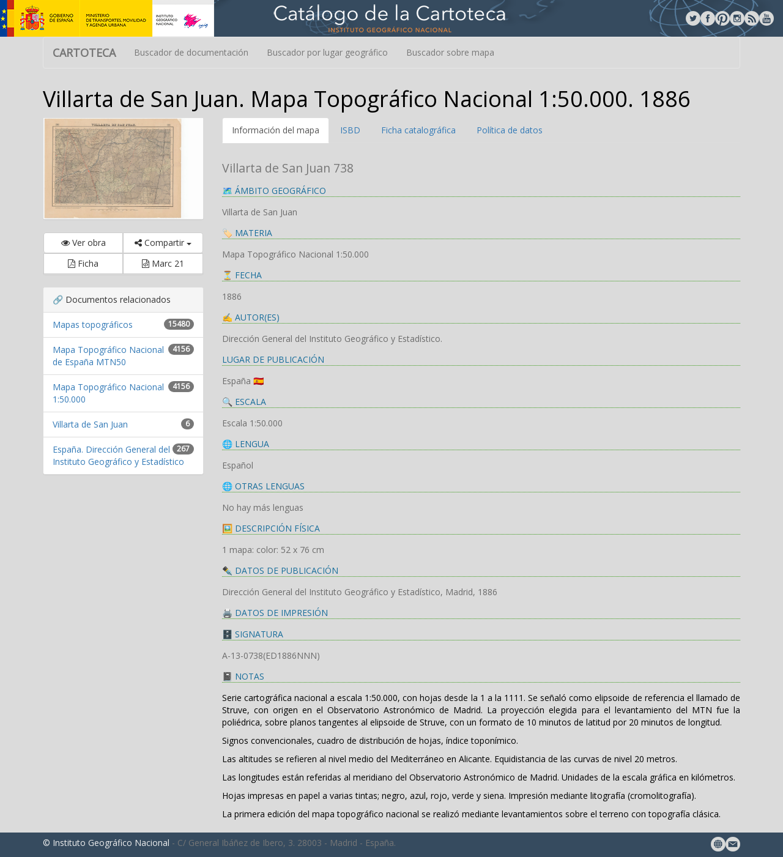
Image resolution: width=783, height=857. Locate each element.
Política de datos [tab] (510, 130)
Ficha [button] (83, 263)
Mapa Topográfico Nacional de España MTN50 (108, 356)
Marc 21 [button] (163, 263)
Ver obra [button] (83, 242)
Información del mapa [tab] (275, 130)
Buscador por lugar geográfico (327, 52)
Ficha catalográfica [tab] (418, 130)
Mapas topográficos (93, 324)
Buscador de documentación (191, 52)
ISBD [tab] (350, 130)
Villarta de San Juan (90, 424)
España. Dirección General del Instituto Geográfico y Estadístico (118, 455)
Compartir (163, 242)
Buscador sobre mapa (450, 52)
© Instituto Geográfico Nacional (106, 842)
